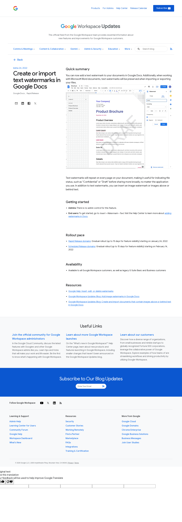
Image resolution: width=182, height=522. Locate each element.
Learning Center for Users (22, 425)
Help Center (122, 8)
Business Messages (131, 438)
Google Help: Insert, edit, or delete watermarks (90, 291)
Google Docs (19, 93)
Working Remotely (75, 430)
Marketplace (72, 438)
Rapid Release (33, 93)
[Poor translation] (9, 482)
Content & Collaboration (52, 49)
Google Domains (130, 425)
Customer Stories (74, 425)
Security (70, 421)
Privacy (70, 463)
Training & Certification (77, 451)
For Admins (108, 8)
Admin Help (15, 421)
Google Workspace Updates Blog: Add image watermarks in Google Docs (103, 296)
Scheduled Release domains (81, 246)
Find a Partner (72, 434)
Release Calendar (138, 8)
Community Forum (18, 430)
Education (114, 49)
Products (95, 8)
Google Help (15, 434)
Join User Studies (130, 442)
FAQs (68, 442)
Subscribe (163, 8)
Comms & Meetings (23, 49)
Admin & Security (93, 49)
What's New (15, 442)
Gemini (74, 49)
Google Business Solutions (135, 434)
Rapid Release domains (79, 241)
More (128, 49)
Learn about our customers (137, 334)
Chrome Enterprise (131, 430)
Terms (76, 463)
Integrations (72, 446)
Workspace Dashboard (20, 438)
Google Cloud (129, 421)
